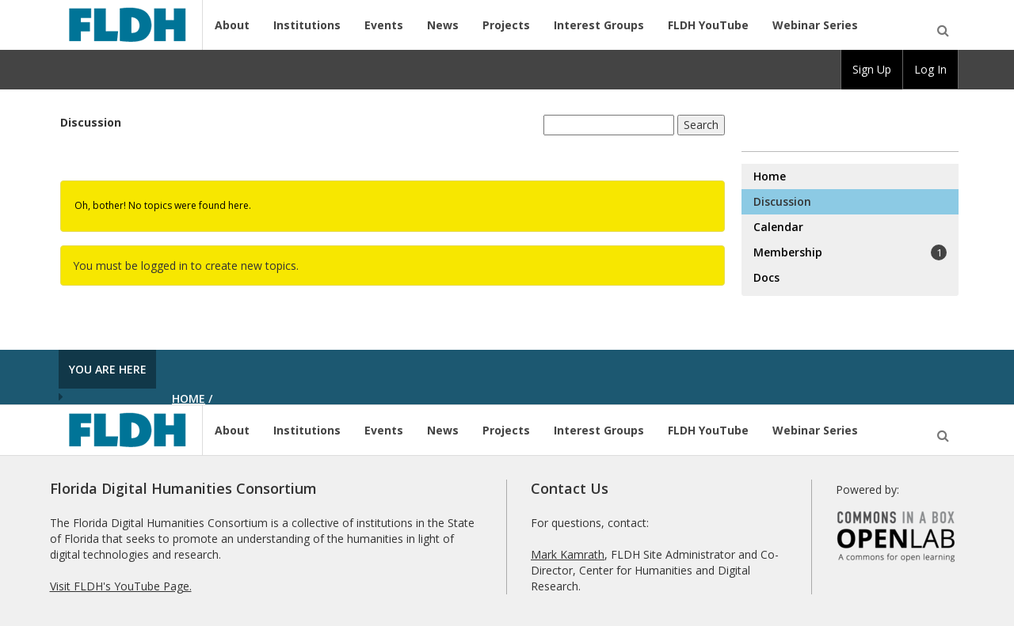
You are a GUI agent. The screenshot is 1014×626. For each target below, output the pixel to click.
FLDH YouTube (708, 24)
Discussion (90, 122)
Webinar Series (815, 24)
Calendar (778, 226)
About (232, 24)
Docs (766, 277)
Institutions (307, 24)
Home (769, 176)
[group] (872, 69)
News (443, 24)
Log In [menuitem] (930, 69)
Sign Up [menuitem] (871, 69)
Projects (506, 24)
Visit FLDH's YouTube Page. (121, 586)
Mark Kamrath (567, 554)
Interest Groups (599, 24)
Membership (850, 252)
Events (383, 24)
